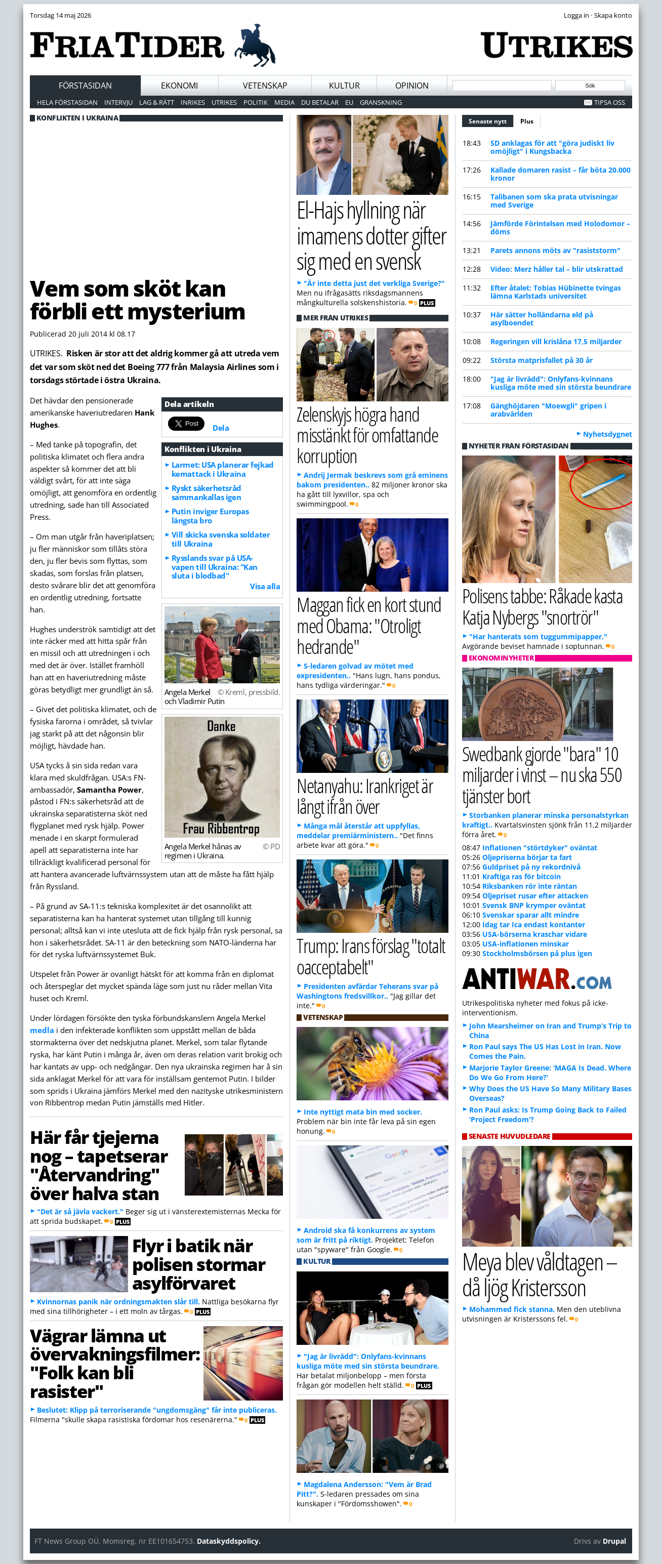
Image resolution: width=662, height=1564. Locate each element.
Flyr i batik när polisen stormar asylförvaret (198, 1264)
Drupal (614, 1541)
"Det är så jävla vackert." (80, 1211)
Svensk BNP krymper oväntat (534, 905)
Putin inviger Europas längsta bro (210, 515)
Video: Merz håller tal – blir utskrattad (556, 269)
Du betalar (320, 102)
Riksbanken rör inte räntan (529, 886)
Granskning (381, 102)
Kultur (344, 85)
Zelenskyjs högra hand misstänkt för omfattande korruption (367, 434)
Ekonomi (179, 85)
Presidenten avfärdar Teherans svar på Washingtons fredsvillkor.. (367, 991)
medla (42, 1030)
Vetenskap (265, 85)
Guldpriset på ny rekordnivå (531, 867)
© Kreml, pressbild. (249, 692)
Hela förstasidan (67, 102)
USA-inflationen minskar (525, 944)
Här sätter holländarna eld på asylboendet (541, 318)
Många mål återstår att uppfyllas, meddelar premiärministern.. (358, 830)
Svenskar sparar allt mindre (530, 915)
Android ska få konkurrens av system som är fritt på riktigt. (366, 1235)
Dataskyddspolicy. (229, 1541)
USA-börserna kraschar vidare (534, 934)
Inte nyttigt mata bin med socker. (363, 1112)
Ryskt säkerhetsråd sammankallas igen (206, 492)
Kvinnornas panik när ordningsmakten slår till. (118, 1301)
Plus (526, 121)
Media (284, 102)
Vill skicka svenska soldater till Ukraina (221, 539)
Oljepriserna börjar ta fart (527, 857)
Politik (255, 102)
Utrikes (224, 102)
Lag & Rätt (156, 102)
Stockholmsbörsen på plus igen (537, 953)
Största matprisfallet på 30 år (541, 360)
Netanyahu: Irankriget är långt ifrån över (365, 795)
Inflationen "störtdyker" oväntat (539, 847)
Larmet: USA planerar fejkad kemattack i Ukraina (223, 469)
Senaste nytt (491, 120)
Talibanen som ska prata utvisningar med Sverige (554, 201)
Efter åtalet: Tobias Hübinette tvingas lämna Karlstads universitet (555, 292)
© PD (271, 846)
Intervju (118, 102)
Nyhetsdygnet (607, 434)
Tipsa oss (609, 102)
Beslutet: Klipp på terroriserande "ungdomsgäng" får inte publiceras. (157, 1410)
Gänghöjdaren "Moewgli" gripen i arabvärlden (548, 410)
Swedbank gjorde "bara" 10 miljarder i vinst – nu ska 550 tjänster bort (542, 774)
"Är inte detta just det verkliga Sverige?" (374, 283)
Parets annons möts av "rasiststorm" (555, 250)
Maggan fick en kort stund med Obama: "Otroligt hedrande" (369, 625)
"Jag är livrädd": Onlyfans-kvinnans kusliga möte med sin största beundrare (560, 383)
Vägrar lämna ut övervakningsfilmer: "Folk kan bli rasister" (114, 1363)
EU (349, 102)
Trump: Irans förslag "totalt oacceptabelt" (371, 955)
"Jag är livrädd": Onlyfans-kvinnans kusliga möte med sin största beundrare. (368, 1361)
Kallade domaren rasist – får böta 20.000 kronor (560, 174)
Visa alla (265, 586)
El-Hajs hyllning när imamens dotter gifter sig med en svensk (371, 235)
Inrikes (193, 102)
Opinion (412, 85)
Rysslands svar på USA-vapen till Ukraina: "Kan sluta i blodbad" (215, 567)
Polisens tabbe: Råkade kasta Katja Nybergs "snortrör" (542, 606)
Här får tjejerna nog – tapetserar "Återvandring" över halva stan (99, 1165)
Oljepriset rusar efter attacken (535, 895)
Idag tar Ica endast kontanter (533, 924)
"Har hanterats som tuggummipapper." (538, 636)
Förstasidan (85, 85)
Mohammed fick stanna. (512, 1309)
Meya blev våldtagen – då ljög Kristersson (539, 1274)
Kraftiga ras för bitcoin (521, 876)
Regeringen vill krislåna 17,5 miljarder (556, 341)
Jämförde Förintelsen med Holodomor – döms (560, 227)
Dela (221, 428)
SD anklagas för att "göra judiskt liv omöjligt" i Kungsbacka (552, 147)
